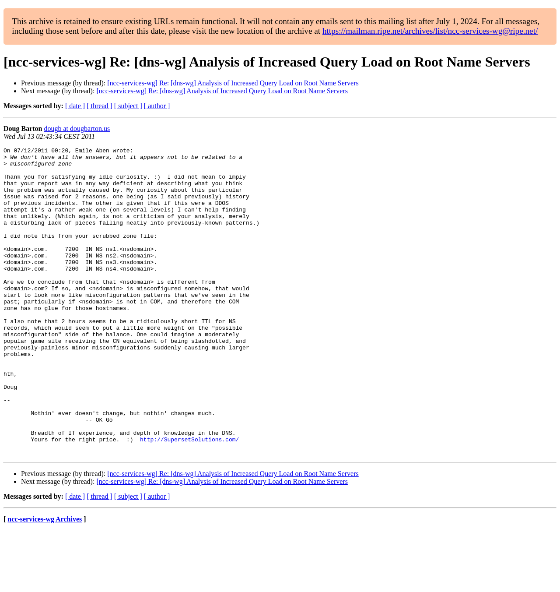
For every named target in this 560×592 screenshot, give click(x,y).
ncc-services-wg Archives (44, 581)
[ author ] (157, 105)
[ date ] (75, 105)
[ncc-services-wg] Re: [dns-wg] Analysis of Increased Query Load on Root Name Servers (232, 83)
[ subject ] (128, 105)
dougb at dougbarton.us (77, 128)
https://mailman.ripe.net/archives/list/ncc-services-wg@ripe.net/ (430, 30)
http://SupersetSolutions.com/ (189, 498)
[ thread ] (99, 105)
